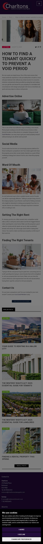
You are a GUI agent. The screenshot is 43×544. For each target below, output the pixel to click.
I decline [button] (21, 534)
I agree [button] (21, 529)
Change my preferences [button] (21, 539)
